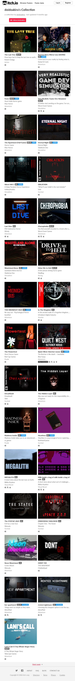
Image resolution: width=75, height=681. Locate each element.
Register (68, 3)
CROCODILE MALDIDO (48, 521)
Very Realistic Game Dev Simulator (52, 99)
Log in (58, 3)
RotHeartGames (43, 440)
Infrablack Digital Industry (47, 315)
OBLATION (42, 184)
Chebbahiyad (42, 568)
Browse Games (26, 3)
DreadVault (9, 393)
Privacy (53, 675)
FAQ (37, 671)
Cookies (62, 675)
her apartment (10, 605)
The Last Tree (10, 55)
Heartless (42, 435)
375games (41, 399)
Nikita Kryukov (10, 482)
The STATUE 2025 (12, 521)
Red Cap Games (10, 357)
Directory (36, 675)
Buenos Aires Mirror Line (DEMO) (51, 55)
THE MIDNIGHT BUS (13, 310)
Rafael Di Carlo (43, 62)
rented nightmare (45, 605)
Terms (45, 675)
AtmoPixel (8, 610)
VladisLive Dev (43, 148)
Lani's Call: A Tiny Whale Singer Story (19, 646)
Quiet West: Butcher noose (49, 352)
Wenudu (8, 526)
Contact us (55, 671)
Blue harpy (41, 357)
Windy (7, 231)
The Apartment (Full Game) (15, 142)
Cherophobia (43, 226)
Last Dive (8, 226)
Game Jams (39, 3)
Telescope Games (10, 654)
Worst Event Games (45, 106)
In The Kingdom (44, 310)
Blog (44, 671)
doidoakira (21, 14)
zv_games (8, 440)
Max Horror (9, 104)
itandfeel (8, 315)
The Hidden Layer (45, 393)
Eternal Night (43, 142)
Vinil (39, 189)
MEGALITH (9, 477)
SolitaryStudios (10, 189)
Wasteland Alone (11, 268)
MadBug (41, 273)
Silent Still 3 (9, 184)
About (29, 671)
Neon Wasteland (11, 563)
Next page (36, 664)
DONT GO (42, 563)
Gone (7, 99)
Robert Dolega (10, 60)
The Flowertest (11, 352)
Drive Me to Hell (45, 268)
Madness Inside (11, 435)
